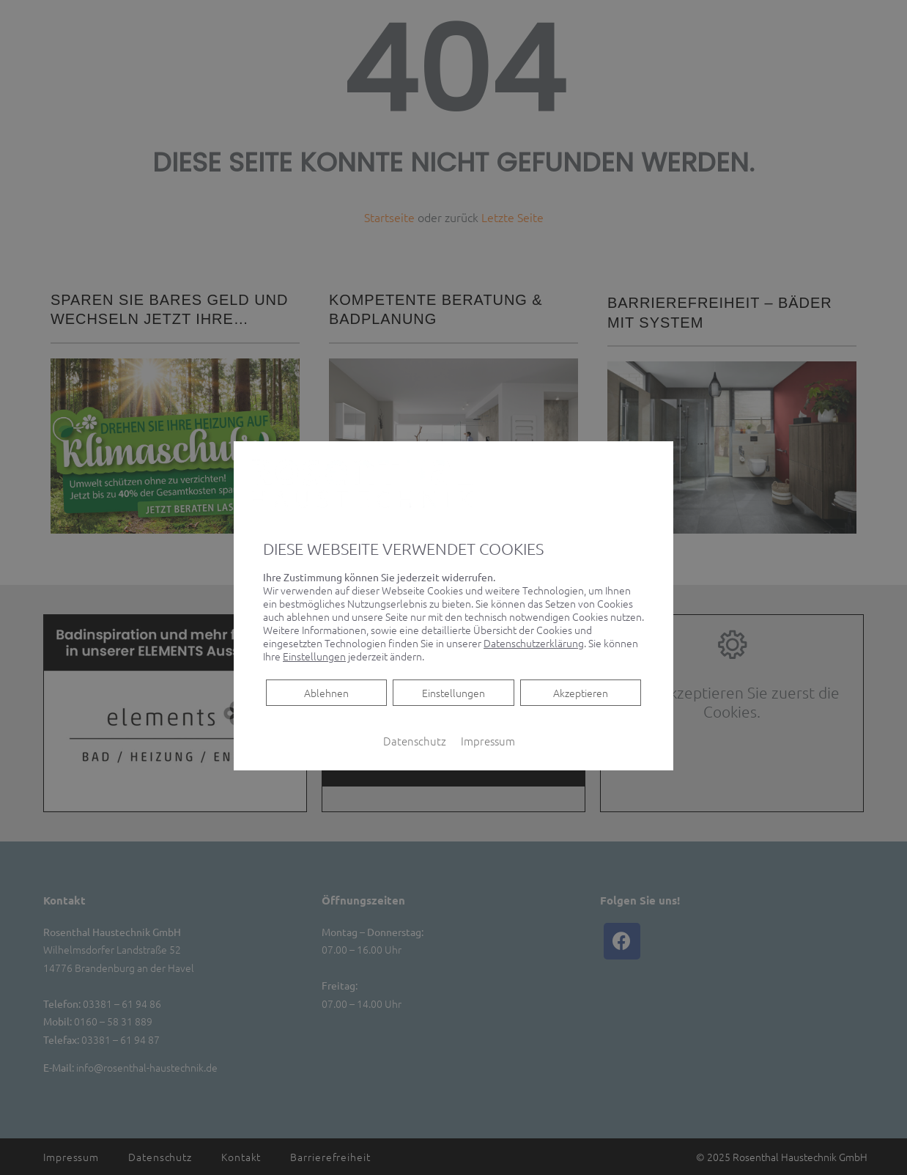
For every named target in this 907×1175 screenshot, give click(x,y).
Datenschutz (414, 740)
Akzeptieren (580, 692)
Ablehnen (326, 691)
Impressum (488, 740)
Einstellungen (453, 692)
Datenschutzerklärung (534, 642)
